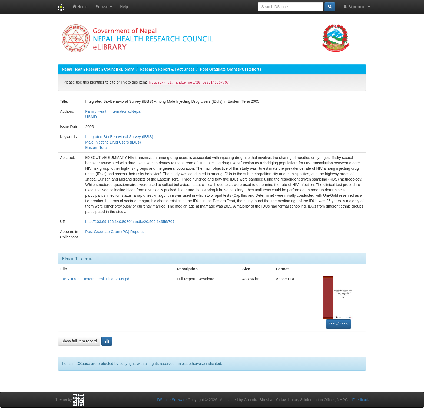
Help (124, 7)
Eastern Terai (96, 147)
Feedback (360, 400)
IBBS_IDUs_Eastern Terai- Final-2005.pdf (95, 279)
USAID (91, 117)
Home (79, 6)
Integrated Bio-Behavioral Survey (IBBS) (119, 137)
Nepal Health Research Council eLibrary (98, 69)
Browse (104, 7)
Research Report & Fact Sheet (167, 69)
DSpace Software (172, 400)
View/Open (338, 324)
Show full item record (79, 341)
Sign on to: (356, 6)
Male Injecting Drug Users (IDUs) (113, 142)
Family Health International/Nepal (113, 111)
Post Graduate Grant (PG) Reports (230, 69)
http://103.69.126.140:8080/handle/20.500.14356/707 (129, 221)
